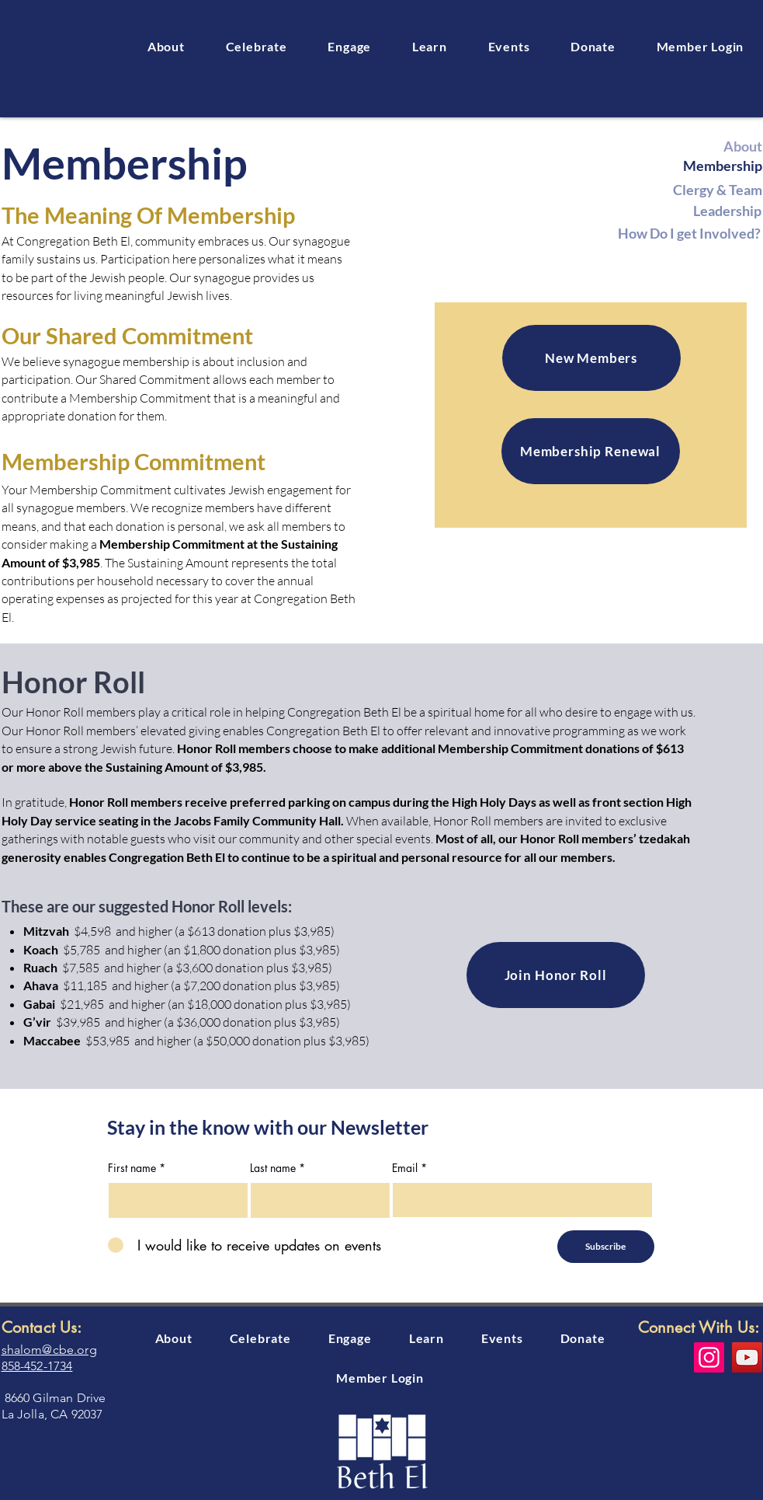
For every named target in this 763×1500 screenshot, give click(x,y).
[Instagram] (709, 1357)
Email (405, 1168)
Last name (273, 1168)
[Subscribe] (605, 1246)
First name (132, 1168)
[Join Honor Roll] (555, 975)
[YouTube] (747, 1357)
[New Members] (591, 358)
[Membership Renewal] (590, 451)
